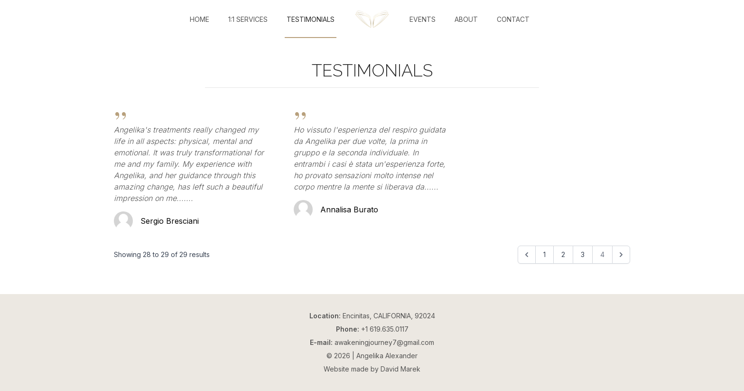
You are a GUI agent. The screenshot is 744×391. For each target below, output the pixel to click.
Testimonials (311, 19)
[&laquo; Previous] (527, 255)
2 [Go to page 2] (563, 254)
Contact (513, 19)
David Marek (400, 369)
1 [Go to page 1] (544, 254)
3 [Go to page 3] (583, 254)
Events (422, 19)
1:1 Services (248, 19)
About (466, 19)
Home (199, 19)
